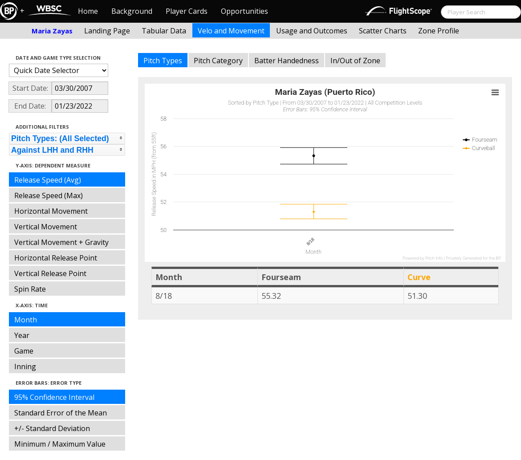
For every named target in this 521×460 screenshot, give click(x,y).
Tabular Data (164, 31)
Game (23, 351)
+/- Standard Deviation (52, 428)
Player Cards (187, 11)
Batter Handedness (286, 60)
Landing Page (107, 31)
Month (25, 320)
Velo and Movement (231, 31)
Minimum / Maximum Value (60, 444)
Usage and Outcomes (311, 31)
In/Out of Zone (355, 60)
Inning (25, 366)
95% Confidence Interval (54, 397)
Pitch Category (218, 60)
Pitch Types (162, 60)
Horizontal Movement (51, 211)
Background (131, 11)
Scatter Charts (383, 31)
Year (21, 335)
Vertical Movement (45, 227)
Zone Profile (438, 31)
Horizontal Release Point (55, 258)
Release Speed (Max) (48, 195)
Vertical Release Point (50, 273)
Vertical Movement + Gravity (61, 242)
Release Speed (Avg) (47, 180)
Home (88, 11)
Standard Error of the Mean (60, 413)
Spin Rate (30, 289)
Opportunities (244, 11)
